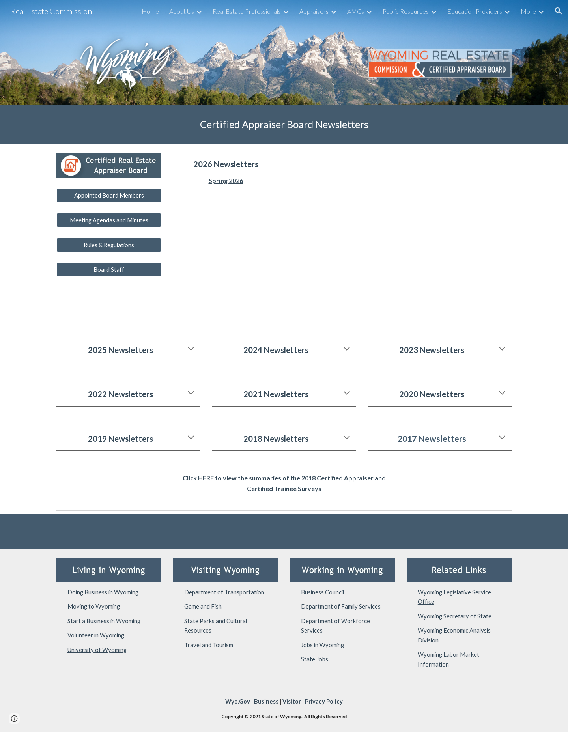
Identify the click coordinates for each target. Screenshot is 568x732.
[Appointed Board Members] (109, 196)
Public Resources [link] (406, 11)
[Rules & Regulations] (109, 245)
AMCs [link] (355, 11)
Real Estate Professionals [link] (247, 11)
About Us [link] (181, 11)
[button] (558, 11)
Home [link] (150, 11)
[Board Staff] (109, 270)
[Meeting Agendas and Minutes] (109, 220)
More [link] (528, 11)
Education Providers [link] (474, 11)
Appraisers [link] (314, 11)
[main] (284, 124)
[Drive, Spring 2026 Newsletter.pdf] (401, 235)
